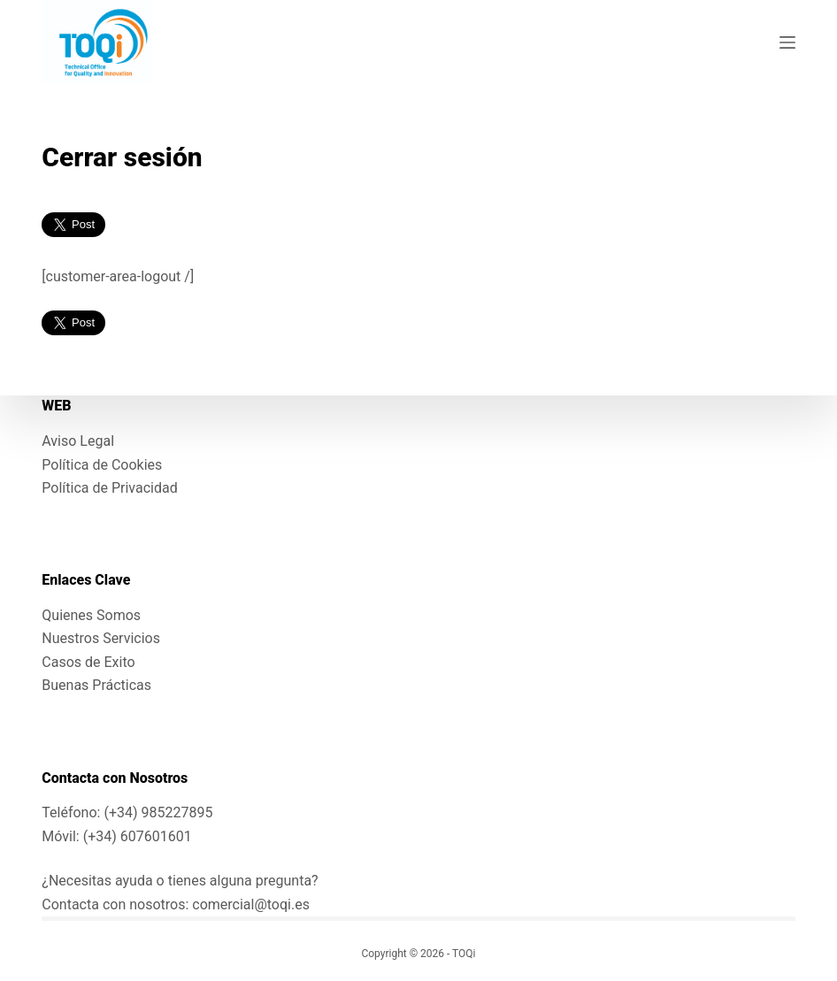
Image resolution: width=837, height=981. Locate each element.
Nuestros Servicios (101, 638)
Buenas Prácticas (96, 685)
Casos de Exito (88, 662)
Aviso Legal (78, 441)
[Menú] (787, 42)
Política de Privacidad (109, 487)
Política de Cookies (102, 464)
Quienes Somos (91, 615)
